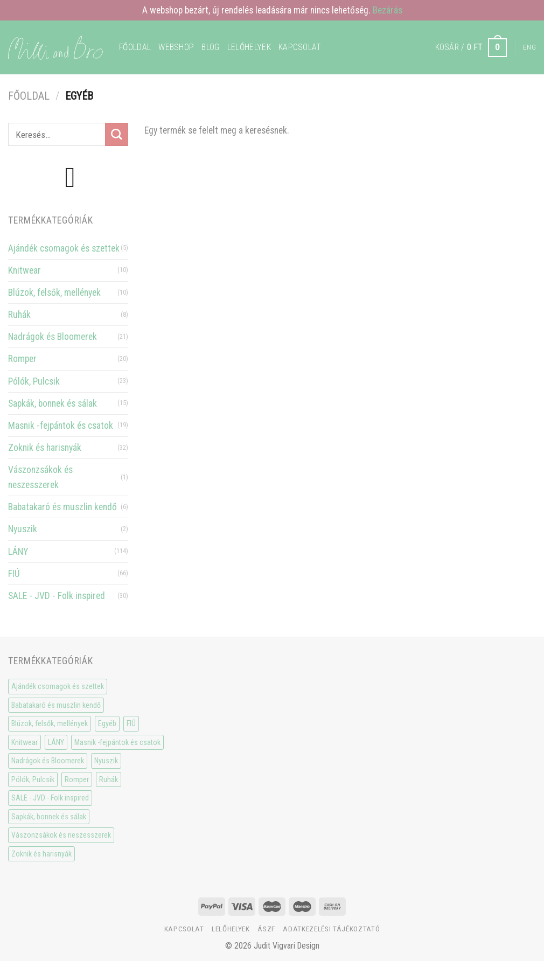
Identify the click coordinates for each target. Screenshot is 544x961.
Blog (210, 47)
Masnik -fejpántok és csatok (60, 425)
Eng (529, 47)
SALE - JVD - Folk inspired (56, 595)
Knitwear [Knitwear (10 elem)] (24, 742)
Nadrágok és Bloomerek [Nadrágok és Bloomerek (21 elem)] (47, 760)
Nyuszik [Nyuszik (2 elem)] (106, 760)
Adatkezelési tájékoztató (331, 929)
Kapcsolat (300, 47)
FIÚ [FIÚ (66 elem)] (131, 723)
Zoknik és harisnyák (44, 447)
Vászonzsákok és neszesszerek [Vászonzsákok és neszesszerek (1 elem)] (61, 835)
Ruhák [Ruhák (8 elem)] (108, 779)
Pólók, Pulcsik (34, 381)
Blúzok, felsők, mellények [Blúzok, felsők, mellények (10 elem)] (49, 723)
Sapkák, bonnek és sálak (52, 403)
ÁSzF (266, 929)
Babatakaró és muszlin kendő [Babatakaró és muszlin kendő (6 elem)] (56, 705)
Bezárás (387, 10)
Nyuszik (22, 529)
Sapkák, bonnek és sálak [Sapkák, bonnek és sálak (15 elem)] (48, 816)
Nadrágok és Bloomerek (52, 336)
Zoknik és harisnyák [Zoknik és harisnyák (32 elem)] (41, 853)
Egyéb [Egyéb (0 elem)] (107, 723)
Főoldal (135, 47)
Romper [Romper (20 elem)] (77, 779)
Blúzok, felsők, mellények (54, 292)
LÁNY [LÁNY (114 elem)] (56, 742)
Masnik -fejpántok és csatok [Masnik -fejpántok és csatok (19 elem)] (117, 742)
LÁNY (18, 551)
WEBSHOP (176, 47)
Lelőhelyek (249, 47)
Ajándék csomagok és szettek (64, 248)
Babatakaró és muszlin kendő (62, 507)
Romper (22, 358)
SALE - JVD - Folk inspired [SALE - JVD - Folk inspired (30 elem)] (50, 797)
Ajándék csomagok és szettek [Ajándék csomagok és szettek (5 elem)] (57, 686)
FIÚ (14, 573)
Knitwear (24, 270)
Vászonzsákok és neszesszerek (40, 477)
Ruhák (19, 314)
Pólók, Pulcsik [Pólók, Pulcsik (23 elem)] (32, 779)
